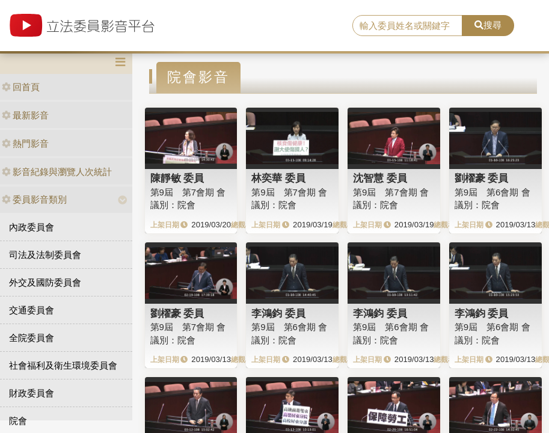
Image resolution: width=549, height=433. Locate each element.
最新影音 (25, 115)
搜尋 (487, 25)
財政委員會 (31, 393)
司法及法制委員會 (45, 255)
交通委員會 (31, 310)
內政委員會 (31, 227)
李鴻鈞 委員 (278, 313)
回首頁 (21, 87)
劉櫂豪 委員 (482, 178)
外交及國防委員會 (45, 282)
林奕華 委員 (278, 178)
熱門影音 (25, 143)
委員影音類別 (34, 199)
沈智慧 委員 (380, 178)
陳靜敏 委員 (177, 178)
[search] (407, 26)
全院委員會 (31, 338)
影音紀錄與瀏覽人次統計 (57, 172)
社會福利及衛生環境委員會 (63, 365)
